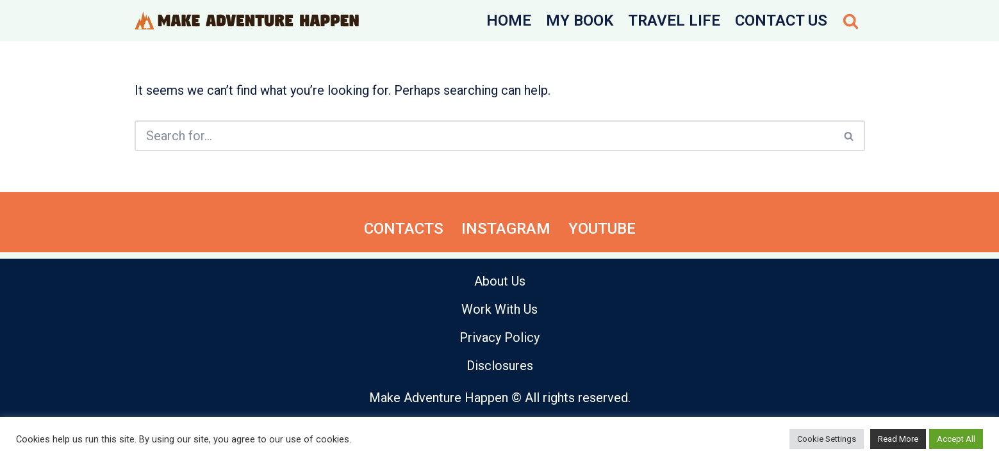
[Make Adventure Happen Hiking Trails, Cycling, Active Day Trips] (247, 20)
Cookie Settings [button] (826, 439)
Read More (898, 439)
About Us (499, 281)
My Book (579, 20)
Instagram (505, 229)
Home (508, 20)
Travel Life (674, 20)
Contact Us (781, 20)
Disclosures (499, 365)
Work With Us (499, 309)
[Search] (851, 21)
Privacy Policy (499, 337)
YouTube (602, 229)
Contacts (403, 229)
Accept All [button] (956, 439)
